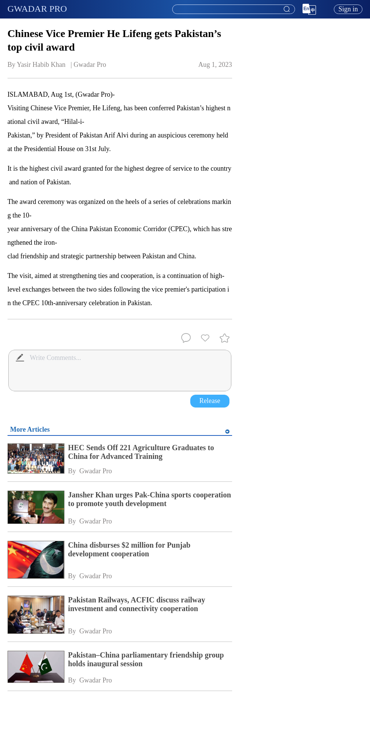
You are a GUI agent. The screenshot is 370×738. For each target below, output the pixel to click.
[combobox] (233, 9)
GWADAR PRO (37, 9)
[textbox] (234, 9)
